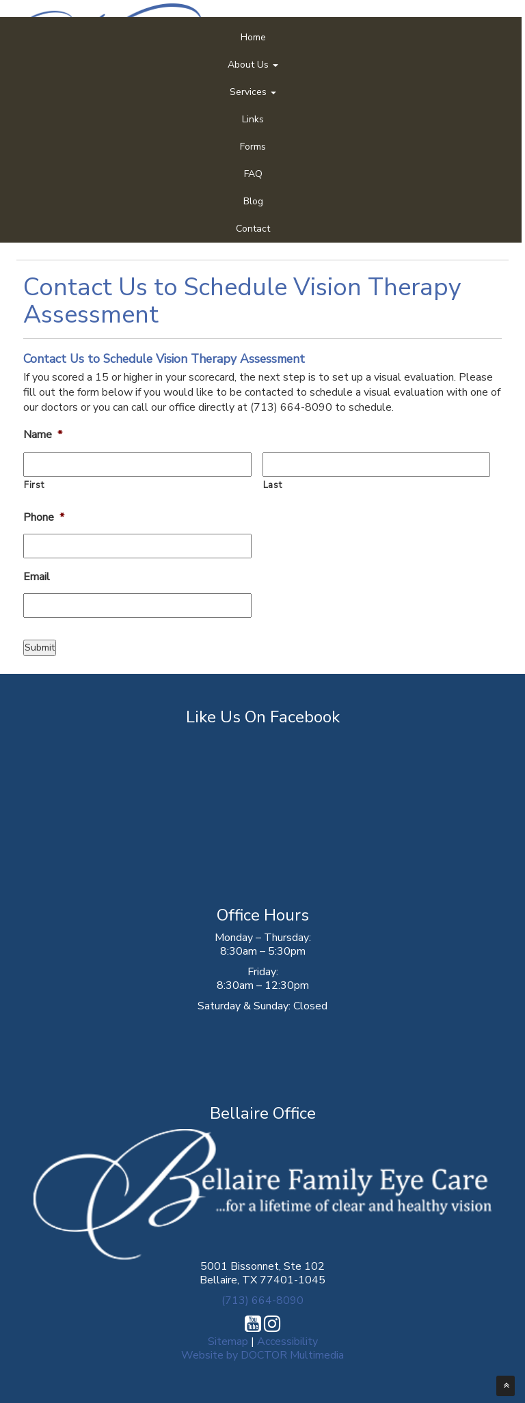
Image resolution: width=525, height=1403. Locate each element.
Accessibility (287, 1341)
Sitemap (228, 1341)
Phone (43, 517)
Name (42, 435)
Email (36, 577)
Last (272, 485)
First (34, 485)
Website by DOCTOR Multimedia (262, 1355)
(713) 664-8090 (262, 1300)
